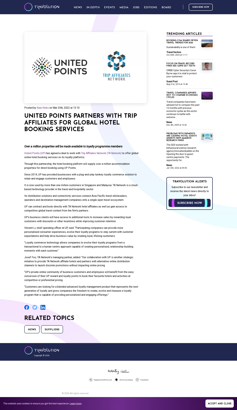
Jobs (136, 7)
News (32, 329)
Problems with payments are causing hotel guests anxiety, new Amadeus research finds (181, 137)
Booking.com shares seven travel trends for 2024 (182, 42)
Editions (150, 7)
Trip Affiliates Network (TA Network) (101, 153)
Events (109, 7)
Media (123, 7)
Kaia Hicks (43, 107)
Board (166, 7)
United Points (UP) (34, 153)
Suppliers (52, 329)
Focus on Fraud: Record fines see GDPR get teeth (180, 65)
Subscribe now (200, 7)
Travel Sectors (173, 52)
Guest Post (172, 81)
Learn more (76, 403)
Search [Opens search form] (180, 7)
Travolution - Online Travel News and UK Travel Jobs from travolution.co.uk (41, 350)
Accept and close (219, 404)
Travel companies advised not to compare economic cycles (182, 95)
